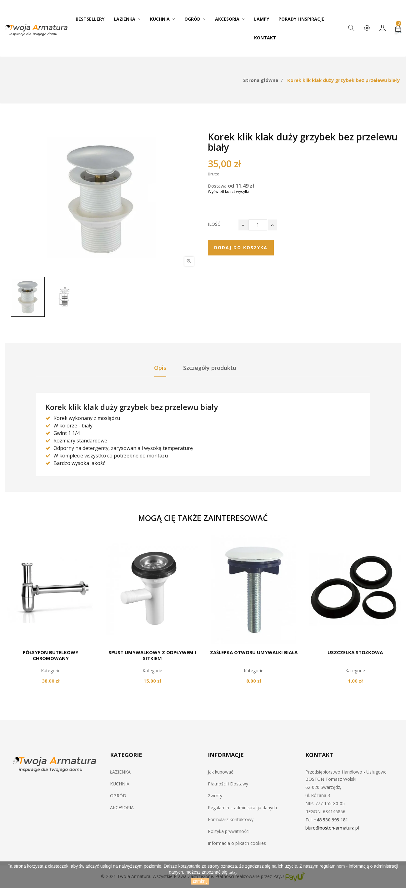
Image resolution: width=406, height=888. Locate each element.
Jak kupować (220, 772)
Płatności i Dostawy (228, 784)
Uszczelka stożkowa (355, 652)
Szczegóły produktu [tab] (209, 367)
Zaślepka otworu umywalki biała (254, 652)
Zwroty (215, 796)
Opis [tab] (160, 367)
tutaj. (232, 872)
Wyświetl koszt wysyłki (228, 191)
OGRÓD (118, 796)
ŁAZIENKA (120, 772)
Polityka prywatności (228, 831)
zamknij (200, 881)
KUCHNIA (119, 784)
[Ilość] (257, 224)
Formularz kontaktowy (230, 819)
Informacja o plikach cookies (237, 843)
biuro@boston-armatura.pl (332, 828)
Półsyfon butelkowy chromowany (50, 655)
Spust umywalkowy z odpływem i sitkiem (152, 655)
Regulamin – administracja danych (242, 807)
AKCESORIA (122, 807)
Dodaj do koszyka (241, 247)
